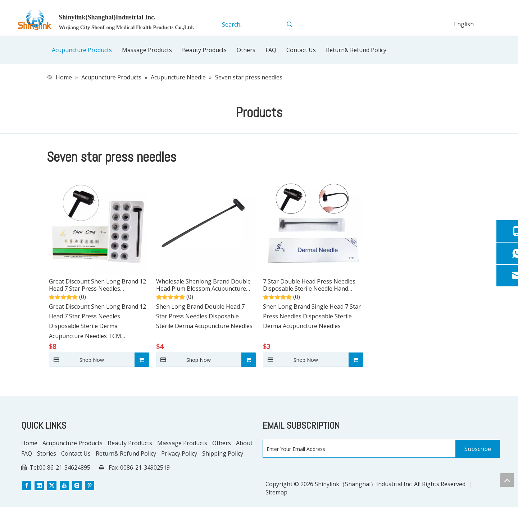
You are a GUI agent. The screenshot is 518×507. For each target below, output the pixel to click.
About (244, 443)
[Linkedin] (39, 485)
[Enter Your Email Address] (357, 449)
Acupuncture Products (72, 443)
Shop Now (76, 359)
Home (29, 443)
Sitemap (276, 492)
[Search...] (252, 24)
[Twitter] (51, 485)
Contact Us (76, 453)
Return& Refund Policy (126, 453)
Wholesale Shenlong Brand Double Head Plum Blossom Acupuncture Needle (203, 285)
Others (221, 443)
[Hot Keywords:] (289, 24)
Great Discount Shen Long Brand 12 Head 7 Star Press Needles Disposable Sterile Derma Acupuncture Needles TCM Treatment (97, 285)
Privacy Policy (179, 453)
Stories (46, 453)
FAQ (26, 453)
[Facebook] (26, 485)
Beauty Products (130, 443)
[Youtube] (64, 485)
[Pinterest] (89, 485)
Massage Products (182, 443)
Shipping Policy (222, 453)
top (507, 480)
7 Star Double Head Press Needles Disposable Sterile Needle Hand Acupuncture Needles (309, 285)
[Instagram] (77, 485)
